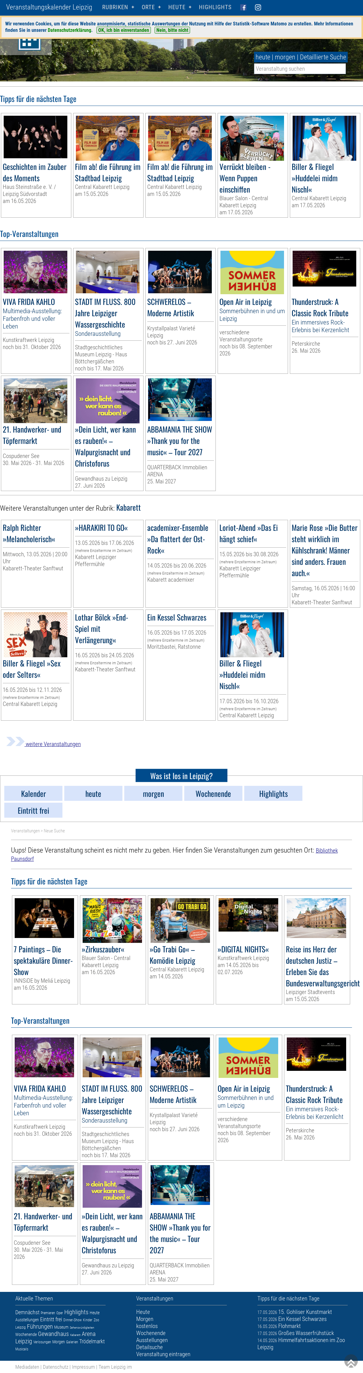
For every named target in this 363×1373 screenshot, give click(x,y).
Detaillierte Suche (323, 57)
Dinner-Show (72, 1320)
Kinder (87, 1320)
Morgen (58, 1341)
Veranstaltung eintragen (163, 1354)
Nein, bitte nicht (172, 30)
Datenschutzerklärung (69, 30)
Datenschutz (55, 1367)
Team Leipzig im (115, 1367)
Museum (61, 1327)
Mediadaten (27, 1367)
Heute (94, 1312)
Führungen (40, 1326)
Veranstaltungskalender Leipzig (49, 7)
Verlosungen (42, 1342)
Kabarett (75, 1335)
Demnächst (27, 1312)
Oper (59, 1313)
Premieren (48, 1313)
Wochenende (26, 1334)
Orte (148, 7)
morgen (285, 57)
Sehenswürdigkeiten (82, 1327)
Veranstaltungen (25, 831)
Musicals (21, 1349)
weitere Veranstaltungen (43, 744)
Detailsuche (149, 1347)
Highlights (215, 7)
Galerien (72, 1342)
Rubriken (115, 7)
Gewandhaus (53, 1333)
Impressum (83, 1367)
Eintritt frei (51, 1319)
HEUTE (176, 7)
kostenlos (147, 1326)
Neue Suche (54, 831)
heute (263, 57)
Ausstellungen (27, 1319)
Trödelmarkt (92, 1341)
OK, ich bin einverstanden (123, 30)
